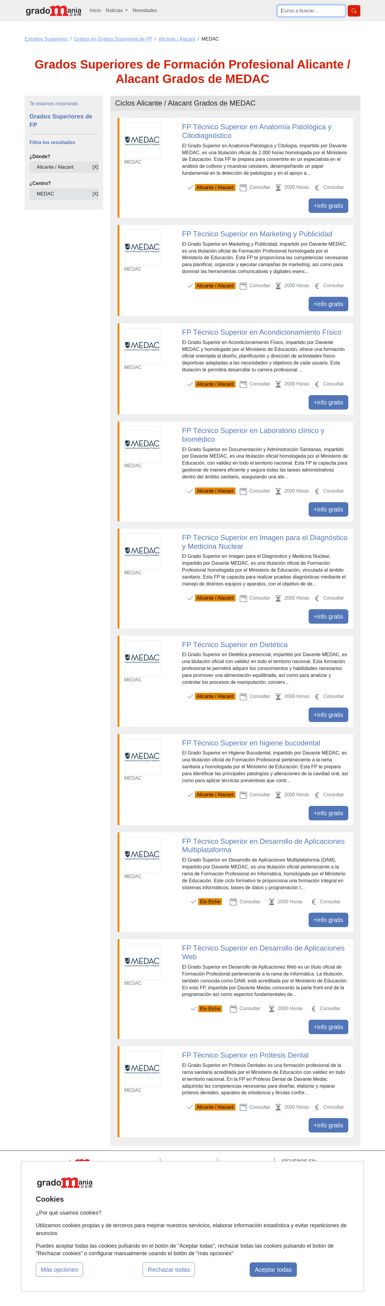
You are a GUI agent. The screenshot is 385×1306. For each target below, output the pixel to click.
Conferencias (186, 1193)
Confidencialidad (247, 1175)
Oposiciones (185, 1223)
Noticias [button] (115, 10)
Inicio (95, 10)
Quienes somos (132, 1175)
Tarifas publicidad (133, 1186)
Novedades (145, 10)
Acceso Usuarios (133, 1198)
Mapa (121, 1163)
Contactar (239, 1163)
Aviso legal (241, 1186)
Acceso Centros (132, 1209)
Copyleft (238, 1198)
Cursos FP (183, 1182)
